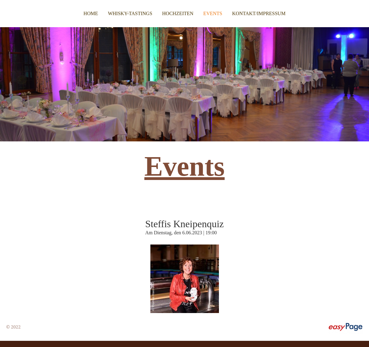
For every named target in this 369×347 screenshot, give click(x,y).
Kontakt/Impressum (259, 13)
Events (212, 13)
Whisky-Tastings (130, 13)
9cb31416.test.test (40, 327)
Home (90, 13)
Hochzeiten (177, 13)
